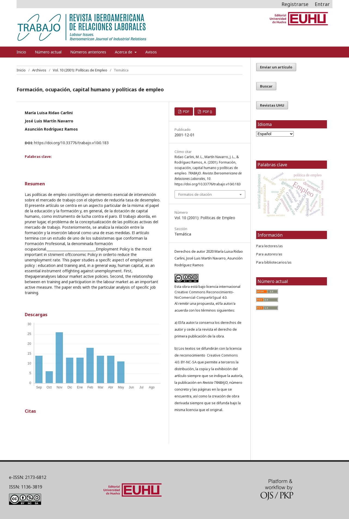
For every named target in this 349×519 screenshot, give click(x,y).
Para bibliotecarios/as (274, 262)
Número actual (48, 52)
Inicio (21, 52)
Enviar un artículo (276, 67)
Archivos (39, 70)
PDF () (207, 111)
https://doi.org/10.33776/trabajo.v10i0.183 (71, 142)
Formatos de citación (195, 194)
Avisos (151, 52)
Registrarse (294, 4)
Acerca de (124, 52)
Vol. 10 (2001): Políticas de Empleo (80, 70)
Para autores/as (269, 254)
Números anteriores (88, 52)
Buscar (266, 86)
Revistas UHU (272, 105)
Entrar (322, 4)
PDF (185, 111)
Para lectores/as (269, 245)
